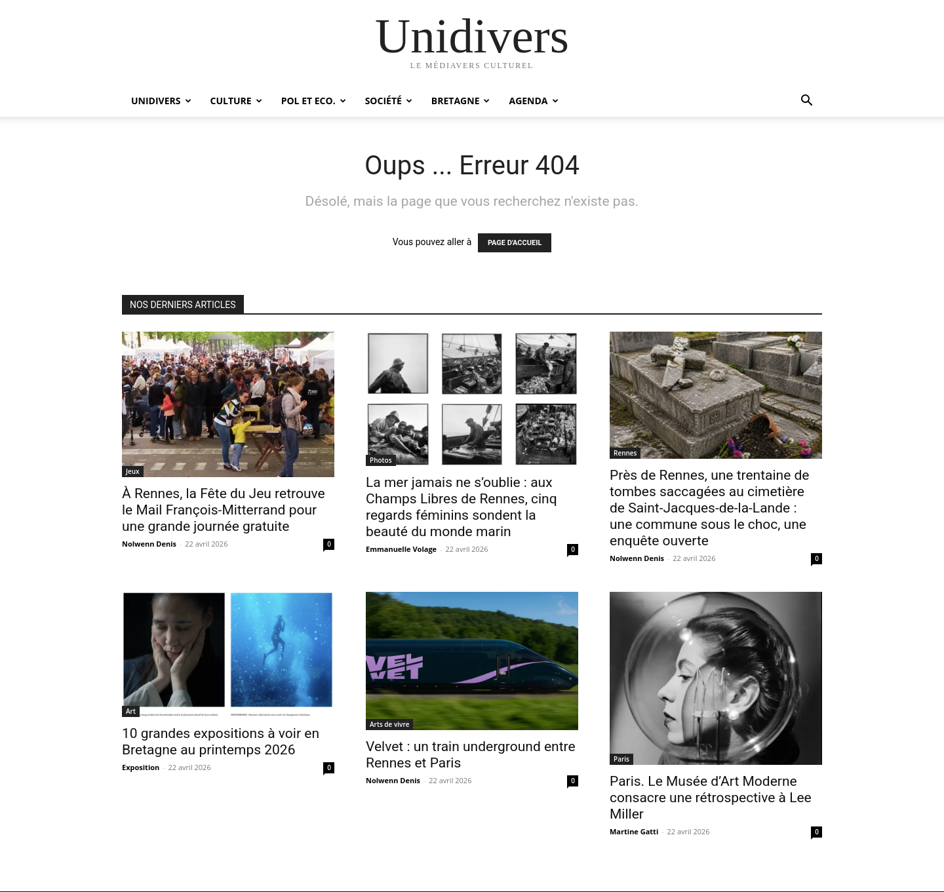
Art (131, 711)
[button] (806, 102)
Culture (236, 100)
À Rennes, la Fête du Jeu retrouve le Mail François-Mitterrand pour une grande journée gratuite (223, 510)
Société (388, 100)
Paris (621, 759)
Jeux (133, 471)
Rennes (625, 452)
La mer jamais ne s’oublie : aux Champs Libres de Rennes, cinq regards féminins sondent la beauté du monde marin (461, 507)
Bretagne (460, 100)
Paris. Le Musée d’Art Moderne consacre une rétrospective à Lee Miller (711, 797)
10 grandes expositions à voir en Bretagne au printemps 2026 (220, 742)
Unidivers (161, 100)
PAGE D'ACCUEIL (515, 243)
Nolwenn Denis (149, 544)
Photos (381, 460)
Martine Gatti (634, 831)
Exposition (140, 767)
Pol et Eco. (313, 100)
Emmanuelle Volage (401, 549)
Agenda (533, 100)
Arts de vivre (389, 724)
